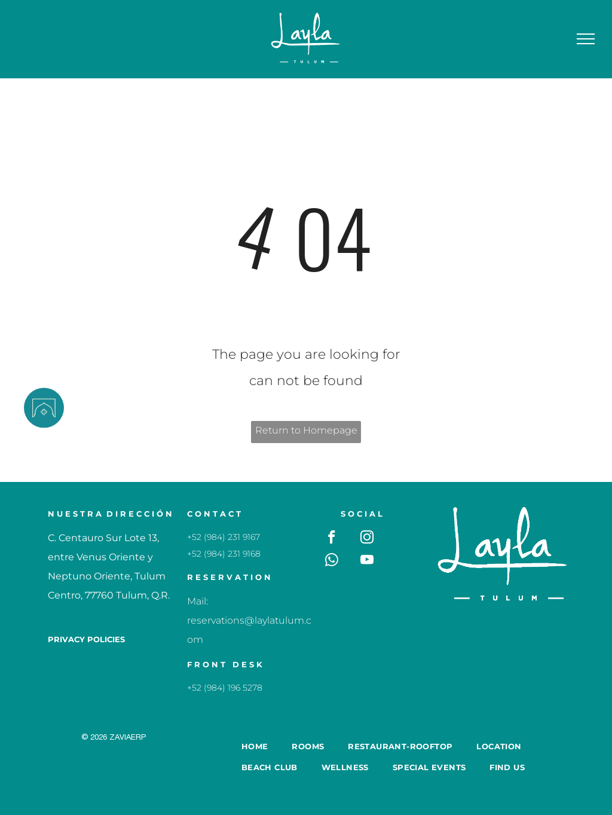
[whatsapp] (332, 561)
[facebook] (332, 538)
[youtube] (367, 561)
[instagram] (367, 538)
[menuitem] (255, 745)
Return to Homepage (306, 430)
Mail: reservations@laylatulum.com (249, 620)
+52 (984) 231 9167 (223, 537)
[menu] (585, 38)
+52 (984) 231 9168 (224, 553)
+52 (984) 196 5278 (224, 687)
